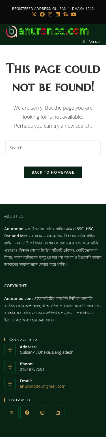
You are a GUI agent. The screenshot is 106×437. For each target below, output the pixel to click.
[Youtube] (72, 14)
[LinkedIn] (58, 14)
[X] (34, 14)
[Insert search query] (53, 147)
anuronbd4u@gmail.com (42, 386)
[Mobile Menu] (92, 41)
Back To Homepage (53, 172)
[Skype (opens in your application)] (65, 14)
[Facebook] (42, 14)
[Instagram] (50, 14)
